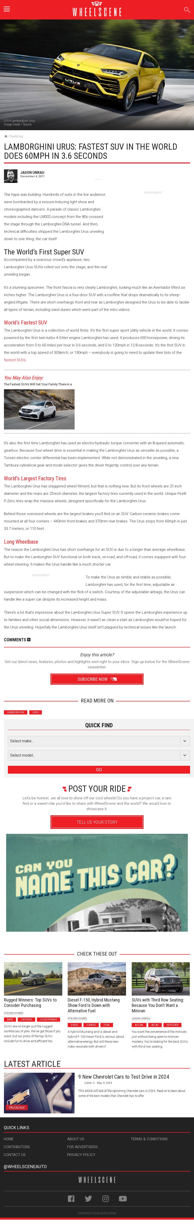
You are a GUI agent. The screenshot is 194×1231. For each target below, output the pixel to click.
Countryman (48, 1019)
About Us (75, 1139)
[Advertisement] (153, 225)
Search (187, 9)
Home (9, 1139)
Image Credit (12, 124)
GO (99, 769)
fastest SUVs (15, 360)
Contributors (17, 1147)
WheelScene (108, 1213)
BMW (10, 1019)
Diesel (74, 1025)
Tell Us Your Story (97, 822)
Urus (35, 712)
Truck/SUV (16, 136)
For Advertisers (82, 1147)
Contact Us (15, 1155)
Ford (107, 1025)
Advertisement (95, 938)
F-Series (91, 1025)
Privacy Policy (81, 1155)
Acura (139, 1025)
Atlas (155, 1025)
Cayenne (26, 1019)
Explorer (172, 1025)
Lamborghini (15, 712)
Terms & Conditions (149, 1139)
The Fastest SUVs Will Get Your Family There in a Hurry (38, 385)
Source (27, 124)
